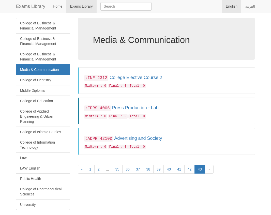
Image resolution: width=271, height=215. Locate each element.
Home (57, 6)
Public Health (30, 179)
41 (179, 169)
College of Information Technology (37, 144)
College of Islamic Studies (40, 132)
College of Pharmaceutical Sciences (41, 191)
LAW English (30, 168)
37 (138, 169)
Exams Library (30, 6)
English (231, 6)
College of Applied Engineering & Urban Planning (36, 116)
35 (117, 169)
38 (148, 169)
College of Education (36, 101)
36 (128, 169)
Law (23, 158)
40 (169, 169)
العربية (250, 6)
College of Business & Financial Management (38, 25)
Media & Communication (39, 70)
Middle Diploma (32, 90)
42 (190, 169)
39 (159, 169)
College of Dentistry (35, 80)
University (28, 205)
